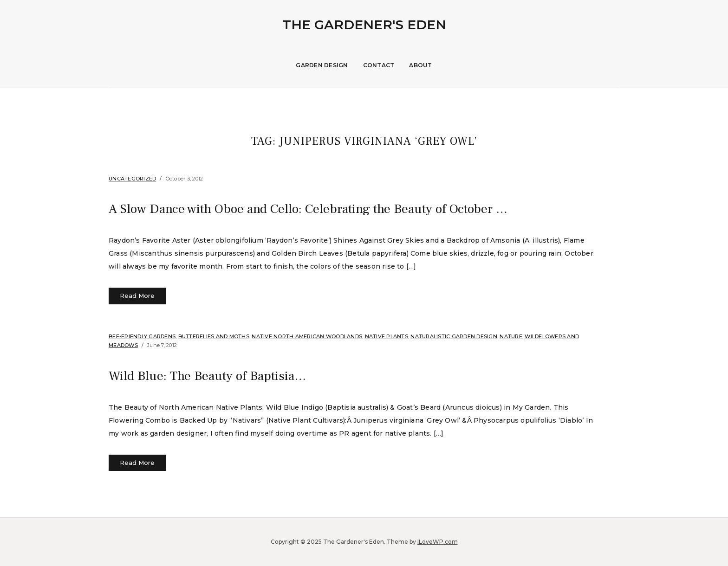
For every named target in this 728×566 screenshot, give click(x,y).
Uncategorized (132, 178)
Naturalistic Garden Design (453, 336)
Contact (379, 65)
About (420, 65)
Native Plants (386, 336)
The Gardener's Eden (364, 24)
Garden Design (322, 65)
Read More (137, 295)
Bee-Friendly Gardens (142, 336)
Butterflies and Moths (213, 336)
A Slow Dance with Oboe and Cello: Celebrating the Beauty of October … (342, 208)
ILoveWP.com (437, 541)
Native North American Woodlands (307, 336)
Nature (511, 336)
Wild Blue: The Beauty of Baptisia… (223, 375)
